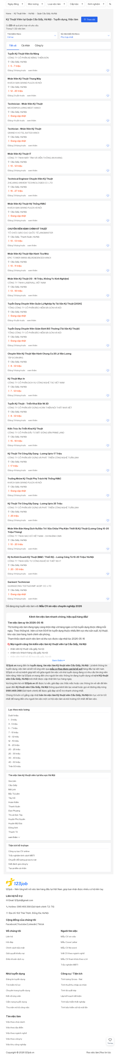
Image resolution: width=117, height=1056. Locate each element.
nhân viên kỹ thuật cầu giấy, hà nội (27, 648)
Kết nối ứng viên (13, 996)
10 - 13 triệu (15, 241)
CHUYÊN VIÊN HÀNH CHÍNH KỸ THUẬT (27, 228)
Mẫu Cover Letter (69, 942)
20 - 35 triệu (15, 569)
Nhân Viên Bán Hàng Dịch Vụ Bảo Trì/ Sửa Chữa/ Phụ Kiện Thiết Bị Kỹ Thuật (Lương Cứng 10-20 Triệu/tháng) (58, 530)
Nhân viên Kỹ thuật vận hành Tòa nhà (28, 253)
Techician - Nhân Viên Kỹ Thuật (24, 129)
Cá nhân (25, 45)
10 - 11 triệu (14, 266)
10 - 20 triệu (15, 544)
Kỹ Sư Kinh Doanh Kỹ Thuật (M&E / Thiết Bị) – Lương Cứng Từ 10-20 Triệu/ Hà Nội (51, 557)
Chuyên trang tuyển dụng (18, 990)
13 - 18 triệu (15, 291)
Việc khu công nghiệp (16, 1044)
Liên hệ (9, 936)
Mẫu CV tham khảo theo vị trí (74, 959)
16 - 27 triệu (15, 191)
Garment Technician (19, 582)
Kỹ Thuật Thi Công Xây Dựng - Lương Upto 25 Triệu (35, 503)
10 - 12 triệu (15, 166)
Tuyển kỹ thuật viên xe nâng (23, 53)
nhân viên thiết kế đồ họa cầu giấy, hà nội (30, 656)
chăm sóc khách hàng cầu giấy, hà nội (29, 652)
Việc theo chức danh (15, 1021)
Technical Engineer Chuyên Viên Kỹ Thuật (30, 178)
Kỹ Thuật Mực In (16, 378)
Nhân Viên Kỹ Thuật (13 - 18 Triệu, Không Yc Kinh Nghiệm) (38, 278)
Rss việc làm (93, 1052)
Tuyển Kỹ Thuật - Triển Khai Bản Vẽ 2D (28, 403)
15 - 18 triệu (15, 441)
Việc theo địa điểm (14, 1027)
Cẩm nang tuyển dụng (16, 1001)
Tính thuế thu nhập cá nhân (74, 984)
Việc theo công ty (14, 1038)
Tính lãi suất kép (68, 990)
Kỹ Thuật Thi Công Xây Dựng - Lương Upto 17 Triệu (35, 453)
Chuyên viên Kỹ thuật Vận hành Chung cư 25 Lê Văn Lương (39, 353)
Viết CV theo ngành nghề (72, 953)
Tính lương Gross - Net (71, 979)
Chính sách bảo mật (15, 947)
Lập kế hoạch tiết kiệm (71, 996)
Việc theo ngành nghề (16, 1033)
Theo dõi (89, 19)
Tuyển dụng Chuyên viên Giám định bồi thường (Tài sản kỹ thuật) (44, 328)
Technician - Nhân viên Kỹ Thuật (25, 104)
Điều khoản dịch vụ (15, 959)
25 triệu (13, 516)
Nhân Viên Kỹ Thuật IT (19, 154)
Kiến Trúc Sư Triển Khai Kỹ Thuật (25, 428)
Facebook (11, 924)
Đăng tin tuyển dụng (15, 979)
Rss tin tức (105, 1052)
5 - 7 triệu (14, 66)
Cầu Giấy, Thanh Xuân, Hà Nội (23, 236)
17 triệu (13, 466)
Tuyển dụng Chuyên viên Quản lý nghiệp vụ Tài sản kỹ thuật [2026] (45, 303)
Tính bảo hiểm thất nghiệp (73, 1001)
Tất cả (13, 45)
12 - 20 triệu (15, 91)
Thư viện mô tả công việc (17, 1007)
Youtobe (22, 924)
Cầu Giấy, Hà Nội (17, 61)
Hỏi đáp (9, 942)
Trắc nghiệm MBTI (69, 964)
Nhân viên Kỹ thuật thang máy (24, 78)
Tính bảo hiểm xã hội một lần (74, 1007)
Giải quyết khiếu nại (15, 953)
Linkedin (32, 924)
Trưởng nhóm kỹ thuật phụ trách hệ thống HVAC (34, 478)
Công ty (39, 45)
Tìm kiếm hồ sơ (13, 984)
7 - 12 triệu (14, 391)
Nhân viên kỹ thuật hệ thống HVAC (27, 203)
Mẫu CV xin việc (68, 936)
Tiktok (41, 924)
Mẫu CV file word (69, 947)
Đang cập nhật (17, 116)
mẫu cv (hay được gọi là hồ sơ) (66, 669)
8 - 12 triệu (14, 366)
